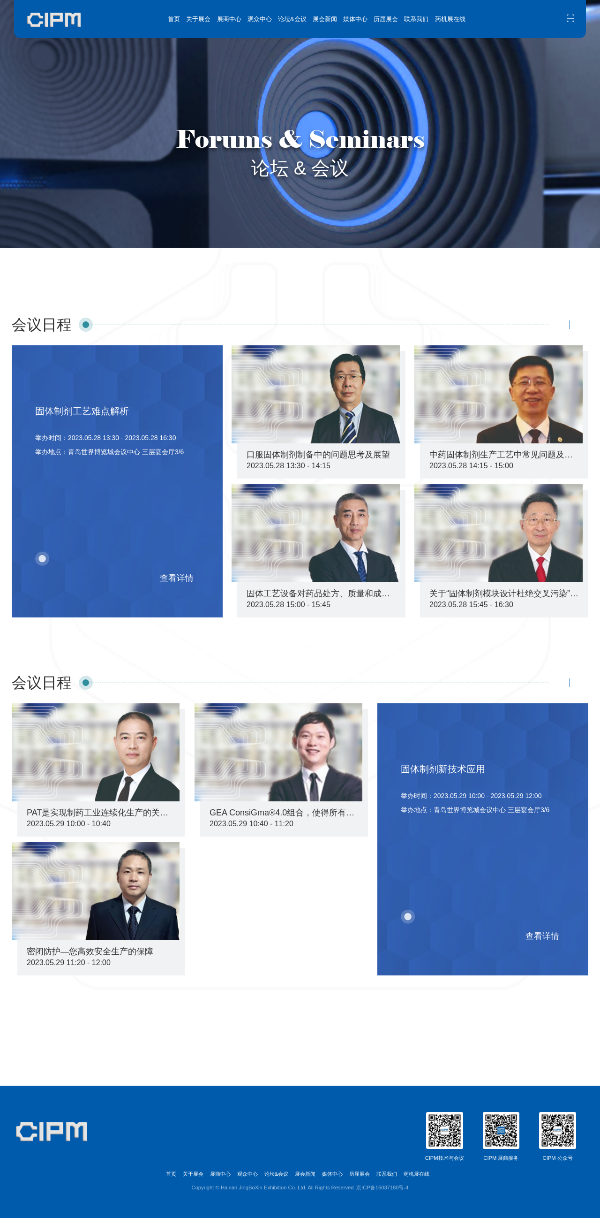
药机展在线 (450, 18)
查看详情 (177, 578)
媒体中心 (355, 18)
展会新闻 (325, 18)
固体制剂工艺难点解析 (82, 411)
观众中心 (260, 18)
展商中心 (229, 18)
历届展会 (386, 18)
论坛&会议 (292, 18)
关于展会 (198, 18)
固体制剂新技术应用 (443, 769)
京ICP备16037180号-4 (382, 1187)
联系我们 (416, 18)
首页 (174, 18)
